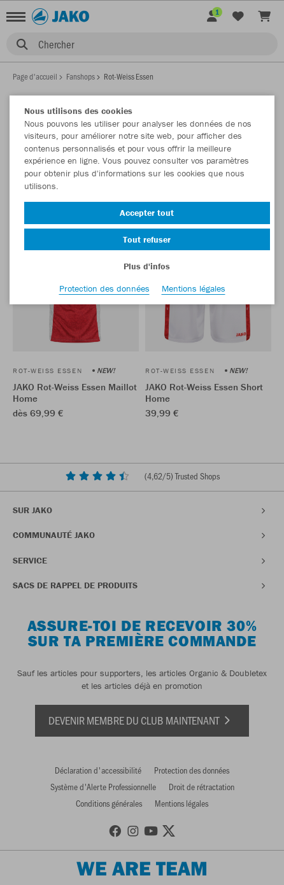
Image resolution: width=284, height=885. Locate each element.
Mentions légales (193, 288)
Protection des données (104, 288)
